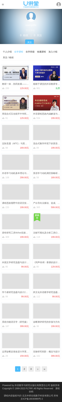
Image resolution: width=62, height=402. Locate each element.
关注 (29, 42)
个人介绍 (7, 51)
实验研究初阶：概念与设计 (46, 351)
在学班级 (30, 51)
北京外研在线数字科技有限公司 (38, 395)
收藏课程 (41, 51)
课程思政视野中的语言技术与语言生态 (21, 203)
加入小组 (53, 51)
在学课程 (18, 51)
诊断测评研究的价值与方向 (46, 322)
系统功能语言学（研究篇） (15, 322)
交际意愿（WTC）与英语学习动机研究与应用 (24, 143)
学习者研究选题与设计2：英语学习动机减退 (24, 292)
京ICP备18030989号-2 (32, 399)
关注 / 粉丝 (8, 57)
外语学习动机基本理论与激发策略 (18, 173)
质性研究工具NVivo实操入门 (16, 232)
